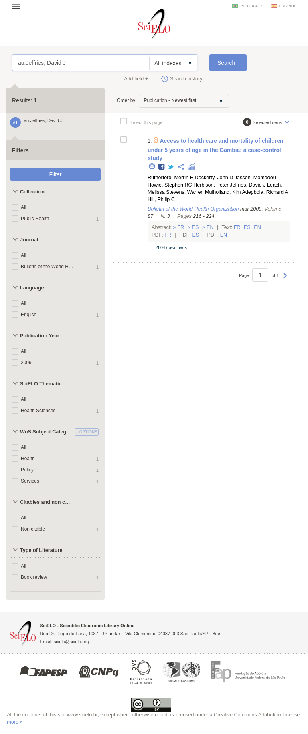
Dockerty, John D (214, 177)
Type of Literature (41, 550)
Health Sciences (38, 410)
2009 (26, 362)
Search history (186, 79)
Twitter (171, 167)
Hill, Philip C (161, 199)
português (251, 6)
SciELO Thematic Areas (46, 384)
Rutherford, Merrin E (170, 177)
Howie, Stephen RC (170, 185)
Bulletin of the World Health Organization (47, 266)
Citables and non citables (46, 502)
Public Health (35, 218)
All (23, 207)
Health (28, 458)
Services (30, 481)
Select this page (146, 122)
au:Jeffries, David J (81, 63)
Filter (55, 174)
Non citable (33, 529)
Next (285, 279)
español (287, 6)
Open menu (19, 6)
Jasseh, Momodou (255, 177)
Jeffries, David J (247, 185)
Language (32, 288)
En (210, 227)
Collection (32, 192)
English (28, 314)
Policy (27, 470)
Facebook (161, 167)
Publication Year (39, 336)
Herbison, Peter (211, 185)
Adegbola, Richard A (265, 192)
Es (195, 227)
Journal (29, 240)
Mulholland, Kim (223, 192)
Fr (181, 227)
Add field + (136, 79)
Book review (34, 577)
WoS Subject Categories (46, 432)
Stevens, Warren (184, 192)
